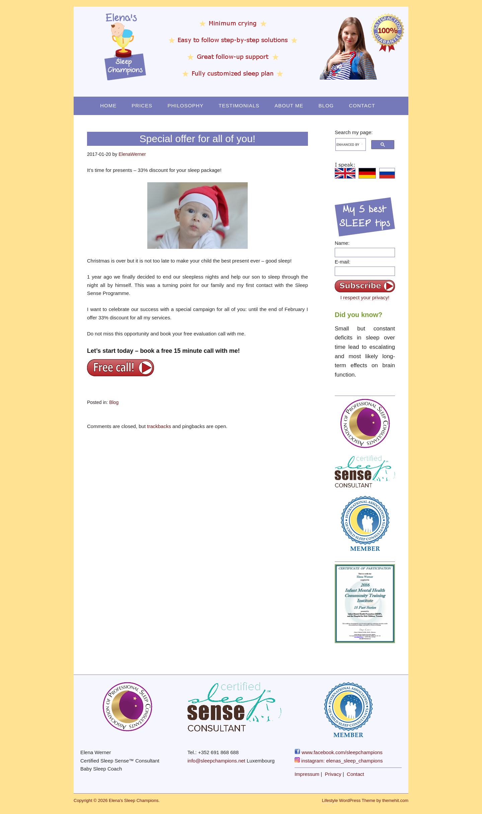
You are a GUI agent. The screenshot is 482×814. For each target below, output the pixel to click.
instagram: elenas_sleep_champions (339, 761)
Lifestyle (330, 800)
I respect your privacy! (365, 297)
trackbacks (159, 426)
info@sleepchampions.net (216, 761)
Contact (362, 105)
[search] (349, 144)
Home (108, 105)
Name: (342, 243)
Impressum (307, 774)
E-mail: (342, 262)
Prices (142, 105)
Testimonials (239, 105)
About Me (288, 105)
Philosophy (185, 105)
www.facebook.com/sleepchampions (339, 752)
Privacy (333, 774)
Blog (326, 105)
